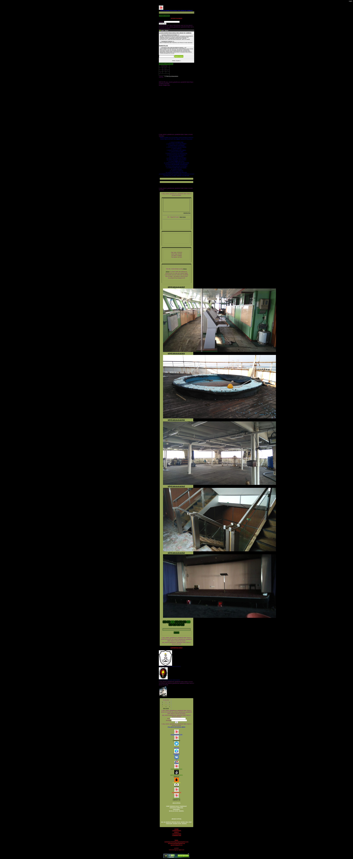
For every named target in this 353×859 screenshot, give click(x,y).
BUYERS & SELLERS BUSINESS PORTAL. (172, 47)
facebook (161, 115)
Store (160, 98)
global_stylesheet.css (164, 118)
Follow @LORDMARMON (187, 77)
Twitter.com (162, 99)
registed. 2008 (162, 121)
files (160, 117)
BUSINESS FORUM (166, 41)
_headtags (161, 101)
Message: (168, 720)
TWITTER (176, 748)
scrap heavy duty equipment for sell (168, 128)
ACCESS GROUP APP (176, 734)
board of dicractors (163, 107)
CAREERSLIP (176, 740)
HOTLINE (162, 63)
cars (160, 109)
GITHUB (176, 786)
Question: (161, 21)
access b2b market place (165, 102)
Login (162, 30)
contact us (161, 112)
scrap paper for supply (164, 129)
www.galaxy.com (163, 131)
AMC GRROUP (163, 86)
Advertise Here (186, 213)
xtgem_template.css (164, 132)
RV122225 (161, 4)
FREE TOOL (169, 63)
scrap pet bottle (163, 125)
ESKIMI (176, 763)
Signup (166, 30)
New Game (164, 74)
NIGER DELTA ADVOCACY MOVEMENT (169, 680)
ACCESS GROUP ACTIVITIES (169, 35)
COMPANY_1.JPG (163, 90)
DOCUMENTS (162, 93)
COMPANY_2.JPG (163, 91)
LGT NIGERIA (176, 798)
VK (176, 760)
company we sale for (164, 110)
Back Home (183, 217)
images (161, 120)
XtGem (185, 269)
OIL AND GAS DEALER (165, 96)
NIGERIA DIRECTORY (176, 769)
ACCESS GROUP (176, 792)
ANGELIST (176, 776)
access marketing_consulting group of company (171, 104)
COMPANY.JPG (163, 88)
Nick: (168, 718)
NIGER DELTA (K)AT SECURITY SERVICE (170, 666)
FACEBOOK (176, 754)
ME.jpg (160, 94)
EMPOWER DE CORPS (176, 775)
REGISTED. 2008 (163, 3)
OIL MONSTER (176, 782)
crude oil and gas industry (165, 113)
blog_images (162, 105)
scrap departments (163, 126)
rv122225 (161, 123)
